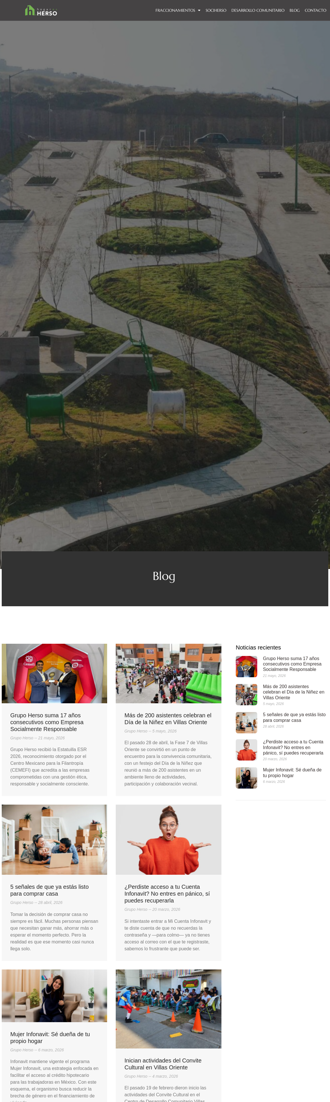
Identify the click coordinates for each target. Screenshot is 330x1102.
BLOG (295, 10)
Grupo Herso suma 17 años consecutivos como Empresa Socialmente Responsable (47, 722)
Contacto (315, 10)
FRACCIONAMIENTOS (178, 10)
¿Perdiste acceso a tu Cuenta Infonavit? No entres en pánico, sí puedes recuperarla (167, 894)
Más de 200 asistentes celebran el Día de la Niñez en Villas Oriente (293, 692)
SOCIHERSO (216, 10)
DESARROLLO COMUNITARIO (257, 10)
